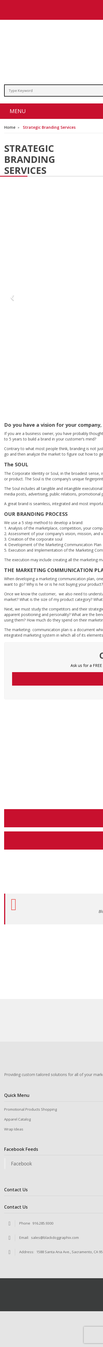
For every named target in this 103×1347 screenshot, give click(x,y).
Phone (24, 1223)
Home (9, 127)
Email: (24, 1237)
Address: (26, 1251)
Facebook (21, 1163)
